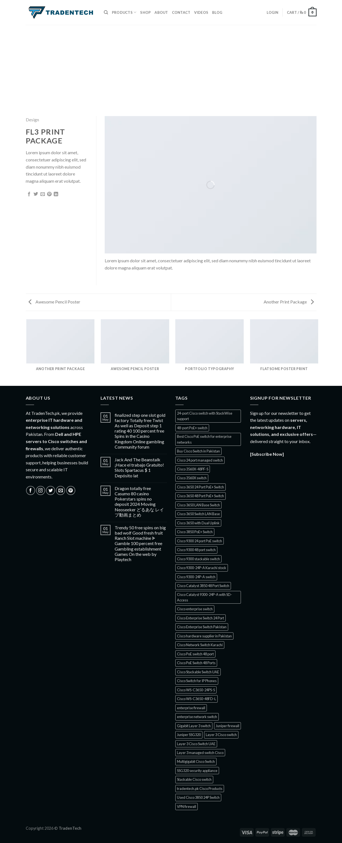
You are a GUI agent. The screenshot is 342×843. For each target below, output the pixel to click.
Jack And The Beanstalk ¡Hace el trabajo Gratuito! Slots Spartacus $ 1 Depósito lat (139, 467)
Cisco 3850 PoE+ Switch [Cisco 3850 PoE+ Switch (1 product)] (195, 532)
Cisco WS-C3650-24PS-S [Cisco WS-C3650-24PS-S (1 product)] (196, 690)
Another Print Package (289, 301)
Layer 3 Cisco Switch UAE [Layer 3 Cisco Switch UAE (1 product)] (196, 744)
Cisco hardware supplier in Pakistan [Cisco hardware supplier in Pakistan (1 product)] (204, 636)
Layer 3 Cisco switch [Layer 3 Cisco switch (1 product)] (221, 734)
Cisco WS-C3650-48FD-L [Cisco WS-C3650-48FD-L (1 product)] (196, 699)
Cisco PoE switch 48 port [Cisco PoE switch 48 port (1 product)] (195, 654)
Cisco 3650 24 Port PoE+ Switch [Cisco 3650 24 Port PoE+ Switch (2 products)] (200, 487)
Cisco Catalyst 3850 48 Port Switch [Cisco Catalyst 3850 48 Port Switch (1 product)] (203, 585)
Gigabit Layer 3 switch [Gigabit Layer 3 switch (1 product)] (194, 726)
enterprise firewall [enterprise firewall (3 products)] (191, 708)
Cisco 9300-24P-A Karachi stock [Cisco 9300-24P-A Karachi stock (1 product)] (201, 568)
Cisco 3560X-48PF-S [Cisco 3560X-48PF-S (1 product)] (192, 469)
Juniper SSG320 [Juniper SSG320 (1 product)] (189, 734)
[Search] (106, 12)
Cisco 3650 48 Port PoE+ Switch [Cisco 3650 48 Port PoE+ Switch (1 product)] (200, 496)
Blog (217, 12)
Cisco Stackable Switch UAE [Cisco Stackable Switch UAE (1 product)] (198, 672)
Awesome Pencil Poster (54, 301)
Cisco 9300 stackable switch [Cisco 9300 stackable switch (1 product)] (198, 559)
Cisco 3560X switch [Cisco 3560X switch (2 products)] (192, 478)
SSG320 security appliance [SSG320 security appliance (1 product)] (197, 770)
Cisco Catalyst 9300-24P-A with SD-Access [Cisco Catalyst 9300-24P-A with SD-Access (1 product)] (204, 597)
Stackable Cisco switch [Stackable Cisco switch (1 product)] (194, 779)
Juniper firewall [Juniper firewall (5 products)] (227, 726)
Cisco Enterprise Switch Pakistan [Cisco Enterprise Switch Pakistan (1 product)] (202, 627)
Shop (145, 12)
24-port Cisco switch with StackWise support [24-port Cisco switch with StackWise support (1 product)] (204, 416)
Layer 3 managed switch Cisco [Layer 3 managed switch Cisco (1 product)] (200, 752)
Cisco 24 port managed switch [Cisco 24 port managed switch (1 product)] (200, 460)
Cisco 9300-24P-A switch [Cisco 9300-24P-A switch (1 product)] (196, 577)
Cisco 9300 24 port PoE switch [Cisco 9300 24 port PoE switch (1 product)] (199, 541)
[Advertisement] (171, 66)
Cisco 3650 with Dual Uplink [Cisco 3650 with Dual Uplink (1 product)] (198, 523)
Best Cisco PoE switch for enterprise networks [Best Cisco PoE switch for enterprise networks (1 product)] (204, 439)
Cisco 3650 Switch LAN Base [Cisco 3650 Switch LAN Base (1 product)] (198, 514)
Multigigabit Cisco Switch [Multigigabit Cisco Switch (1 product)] (196, 761)
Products (124, 12)
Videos (201, 12)
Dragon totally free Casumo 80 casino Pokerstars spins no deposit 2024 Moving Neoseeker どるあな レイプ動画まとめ (139, 501)
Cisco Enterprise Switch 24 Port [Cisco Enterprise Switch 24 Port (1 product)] (200, 618)
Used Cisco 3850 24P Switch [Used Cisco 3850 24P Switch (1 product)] (198, 797)
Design (32, 119)
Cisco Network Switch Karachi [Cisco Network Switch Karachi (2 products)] (200, 645)
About (161, 12)
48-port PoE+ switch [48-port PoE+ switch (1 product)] (192, 428)
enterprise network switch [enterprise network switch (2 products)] (197, 716)
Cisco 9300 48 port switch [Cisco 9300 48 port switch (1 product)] (196, 550)
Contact (181, 12)
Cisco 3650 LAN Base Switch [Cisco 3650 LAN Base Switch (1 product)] (198, 505)
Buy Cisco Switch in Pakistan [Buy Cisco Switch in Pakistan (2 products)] (198, 451)
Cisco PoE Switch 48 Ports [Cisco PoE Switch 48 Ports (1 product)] (196, 663)
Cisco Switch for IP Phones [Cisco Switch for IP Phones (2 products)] (197, 681)
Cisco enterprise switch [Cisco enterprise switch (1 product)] (195, 609)
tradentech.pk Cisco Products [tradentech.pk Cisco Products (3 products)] (199, 788)
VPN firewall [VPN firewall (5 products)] (186, 806)
